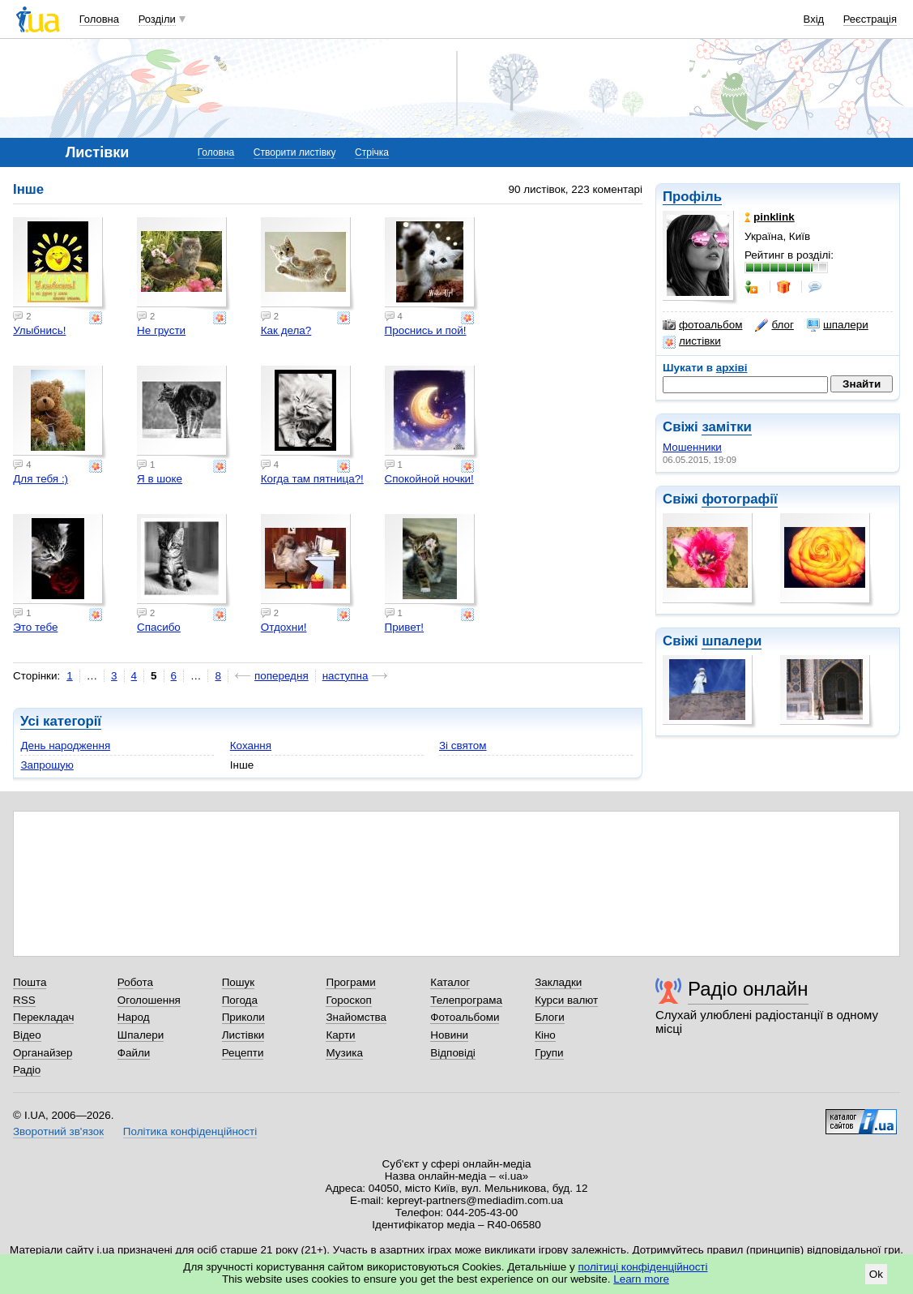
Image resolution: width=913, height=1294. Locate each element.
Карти (340, 1035)
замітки (727, 427)
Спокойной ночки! (429, 479)
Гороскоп (348, 1000)
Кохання (250, 745)
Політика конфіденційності (190, 1131)
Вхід (814, 19)
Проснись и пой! (426, 330)
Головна (99, 19)
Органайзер (42, 1053)
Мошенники (692, 447)
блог (774, 325)
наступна (345, 676)
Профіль (692, 196)
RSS (24, 1000)
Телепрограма (466, 1000)
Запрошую (46, 765)
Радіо (27, 1070)
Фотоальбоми (464, 1017)
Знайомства (356, 1017)
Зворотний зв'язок (58, 1131)
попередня (281, 676)
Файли (134, 1053)
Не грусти (161, 330)
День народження (65, 745)
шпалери (837, 325)
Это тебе (35, 627)
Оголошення (149, 1000)
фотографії (739, 499)
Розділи (157, 19)
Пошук (238, 982)
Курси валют (566, 1000)
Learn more (641, 1279)
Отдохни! (284, 627)
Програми (350, 982)
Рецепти (243, 1053)
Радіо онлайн (748, 989)
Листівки (243, 1035)
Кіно (545, 1035)
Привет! (405, 627)
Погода (240, 1000)
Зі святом (463, 745)
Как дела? (286, 330)
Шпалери (140, 1035)
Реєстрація (870, 19)
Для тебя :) (40, 479)
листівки (692, 341)
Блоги (550, 1017)
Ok (876, 1274)
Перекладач (43, 1017)
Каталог (450, 982)
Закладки (558, 982)
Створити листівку (295, 152)
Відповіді (453, 1053)
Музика (344, 1053)
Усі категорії (60, 721)
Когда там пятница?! (312, 479)
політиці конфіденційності (643, 1267)
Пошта (29, 982)
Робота (135, 982)
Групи (549, 1053)
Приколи (243, 1017)
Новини (449, 1035)
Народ (133, 1017)
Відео (27, 1035)
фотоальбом (702, 325)
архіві (732, 368)
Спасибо (159, 627)
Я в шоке (159, 479)
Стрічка (372, 152)
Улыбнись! (39, 330)
